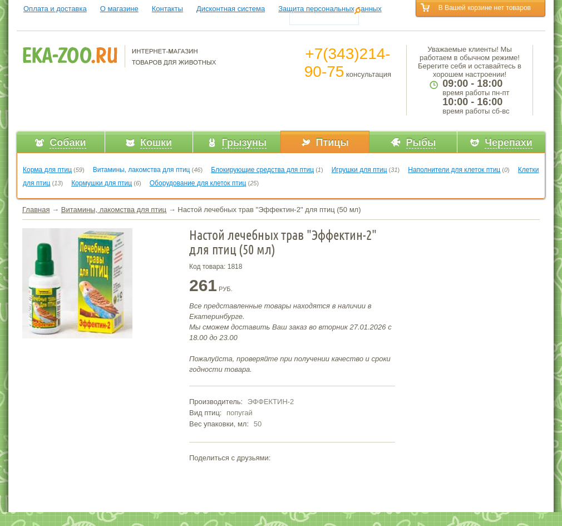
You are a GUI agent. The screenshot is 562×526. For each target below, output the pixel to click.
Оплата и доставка (55, 8)
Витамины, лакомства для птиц (141, 170)
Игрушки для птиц (359, 170)
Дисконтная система (230, 8)
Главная (36, 209)
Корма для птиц (47, 170)
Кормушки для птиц (101, 183)
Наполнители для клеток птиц (454, 170)
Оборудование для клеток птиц (198, 183)
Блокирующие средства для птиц (262, 170)
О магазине (119, 8)
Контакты (167, 8)
